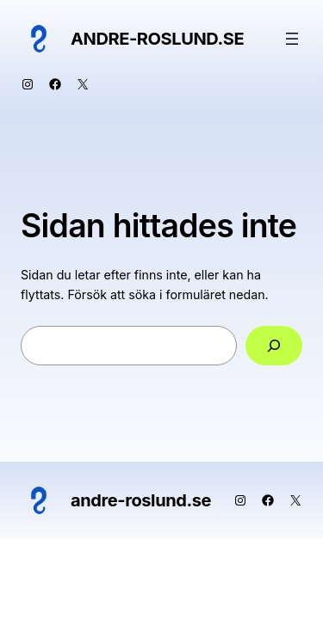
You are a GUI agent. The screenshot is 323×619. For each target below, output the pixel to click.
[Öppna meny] (292, 38)
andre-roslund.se (157, 38)
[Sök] (273, 346)
